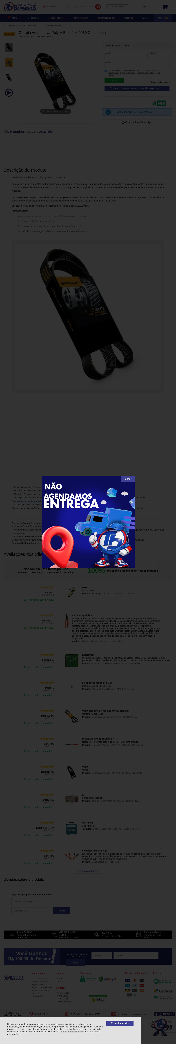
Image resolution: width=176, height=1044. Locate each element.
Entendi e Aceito (120, 1023)
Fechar (127, 479)
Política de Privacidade (72, 1031)
